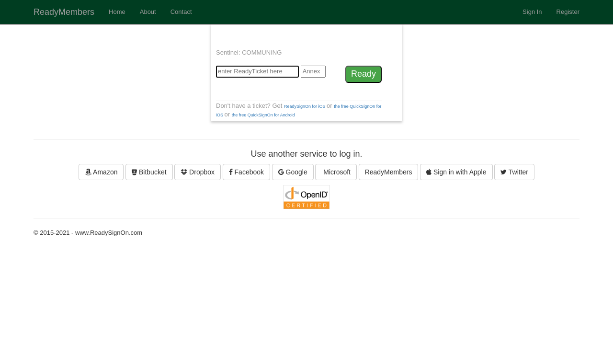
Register (567, 11)
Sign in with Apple (456, 172)
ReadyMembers (64, 12)
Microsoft (336, 172)
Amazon (101, 172)
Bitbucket (149, 172)
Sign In (532, 11)
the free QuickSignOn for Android (263, 115)
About (148, 11)
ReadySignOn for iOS (305, 106)
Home (117, 11)
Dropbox (198, 172)
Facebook (246, 172)
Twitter (514, 172)
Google (292, 172)
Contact (181, 11)
